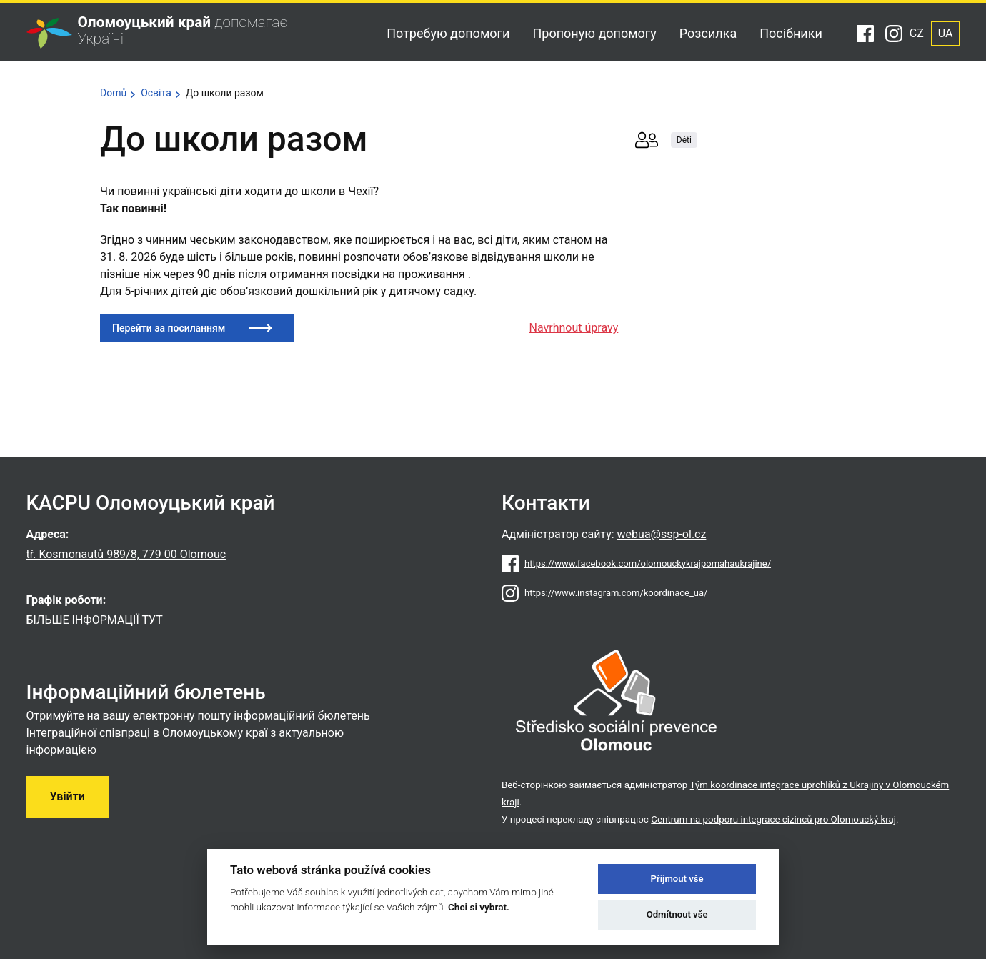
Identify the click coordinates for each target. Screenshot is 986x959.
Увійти (67, 796)
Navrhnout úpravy (574, 327)
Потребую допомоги (448, 33)
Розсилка (708, 33)
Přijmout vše (677, 878)
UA (945, 33)
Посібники (791, 33)
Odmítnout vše (677, 914)
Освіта (156, 93)
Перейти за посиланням (168, 328)
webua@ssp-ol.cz (662, 534)
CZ (917, 33)
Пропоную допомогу (594, 33)
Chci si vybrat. (478, 907)
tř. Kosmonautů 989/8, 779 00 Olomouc (126, 554)
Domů (113, 93)
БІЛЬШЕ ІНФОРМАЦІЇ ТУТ (94, 620)
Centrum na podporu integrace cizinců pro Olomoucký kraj (773, 819)
